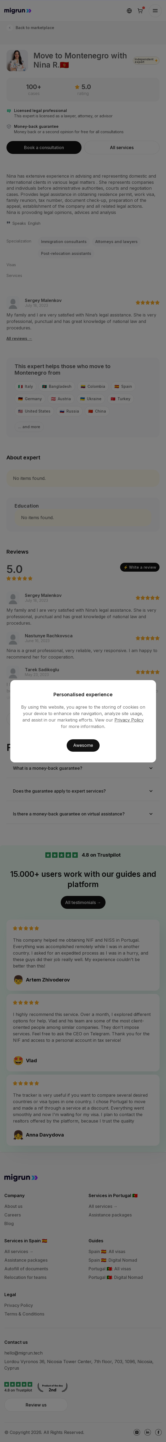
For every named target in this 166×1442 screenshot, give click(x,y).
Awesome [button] (83, 745)
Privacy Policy (129, 720)
